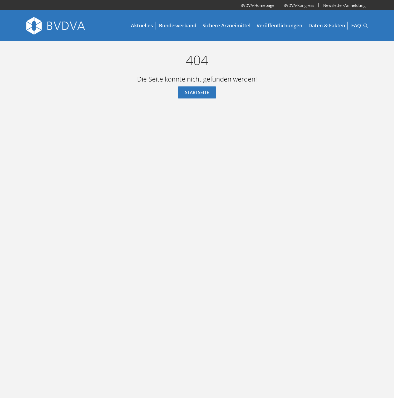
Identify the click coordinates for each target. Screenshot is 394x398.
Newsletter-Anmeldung (344, 5)
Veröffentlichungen (279, 25)
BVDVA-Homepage (257, 5)
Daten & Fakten (326, 25)
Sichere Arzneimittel (226, 25)
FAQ (356, 25)
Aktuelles (142, 25)
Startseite (197, 92)
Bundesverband (177, 25)
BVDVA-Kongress (298, 5)
